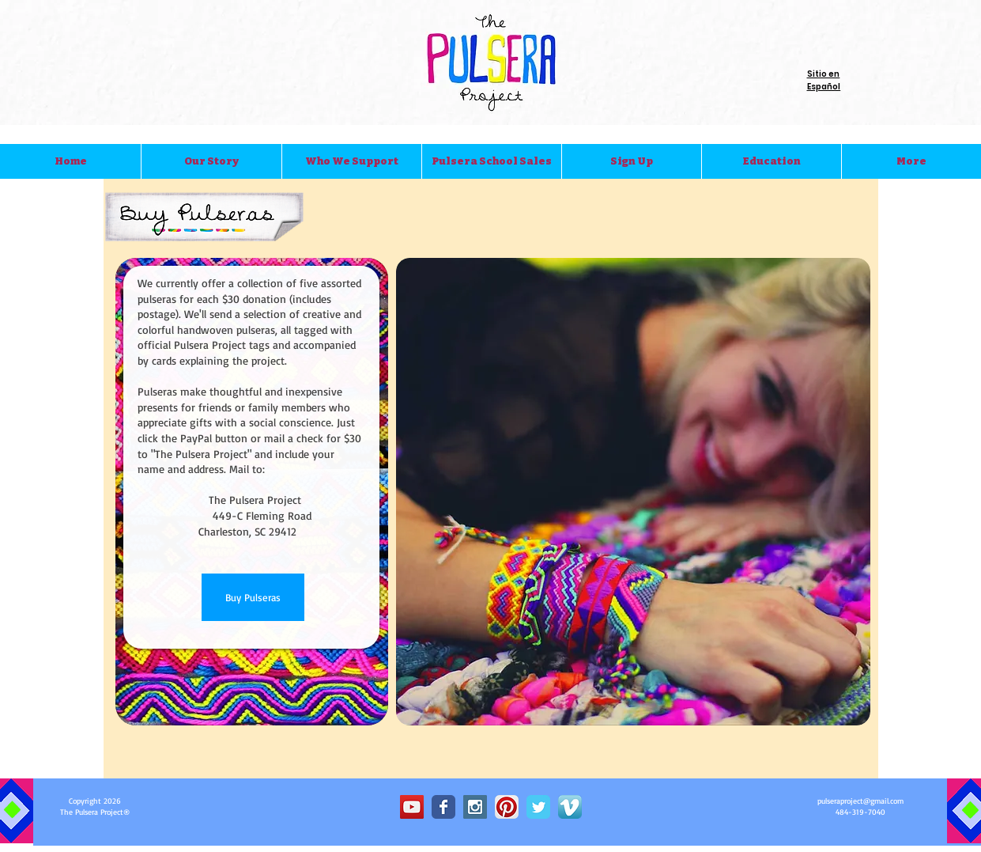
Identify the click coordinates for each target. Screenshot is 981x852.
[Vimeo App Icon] (570, 807)
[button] (211, 161)
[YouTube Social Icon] (412, 807)
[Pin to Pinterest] (845, 762)
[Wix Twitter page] (538, 807)
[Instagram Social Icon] (475, 807)
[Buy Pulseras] (253, 597)
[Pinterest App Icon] (507, 807)
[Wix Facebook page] (443, 807)
